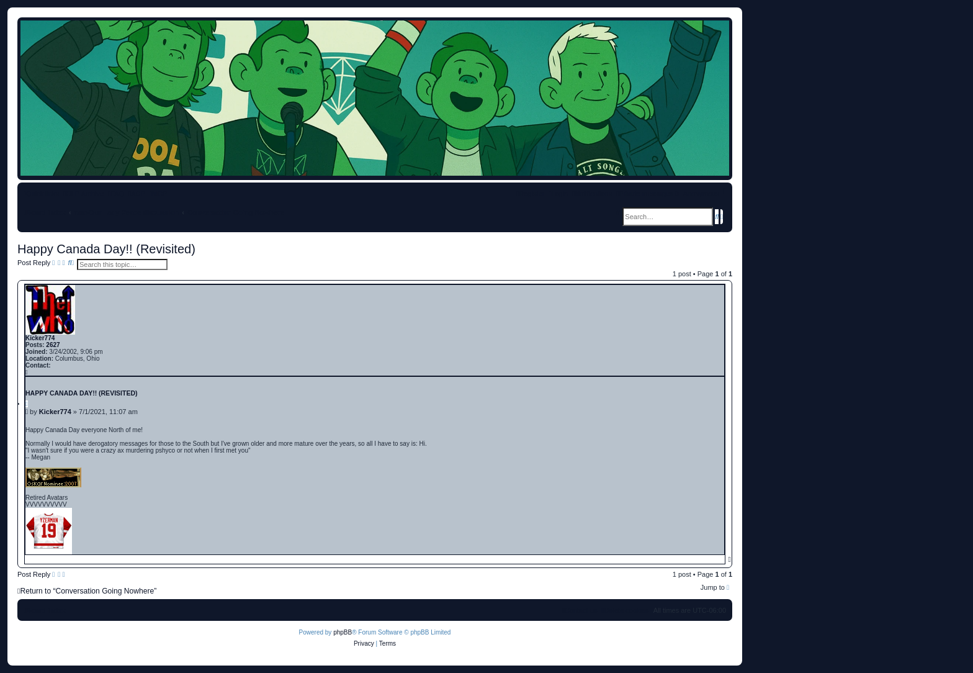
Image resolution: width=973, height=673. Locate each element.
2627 (53, 344)
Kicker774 (40, 338)
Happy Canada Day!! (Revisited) (106, 249)
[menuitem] (116, 193)
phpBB (342, 632)
